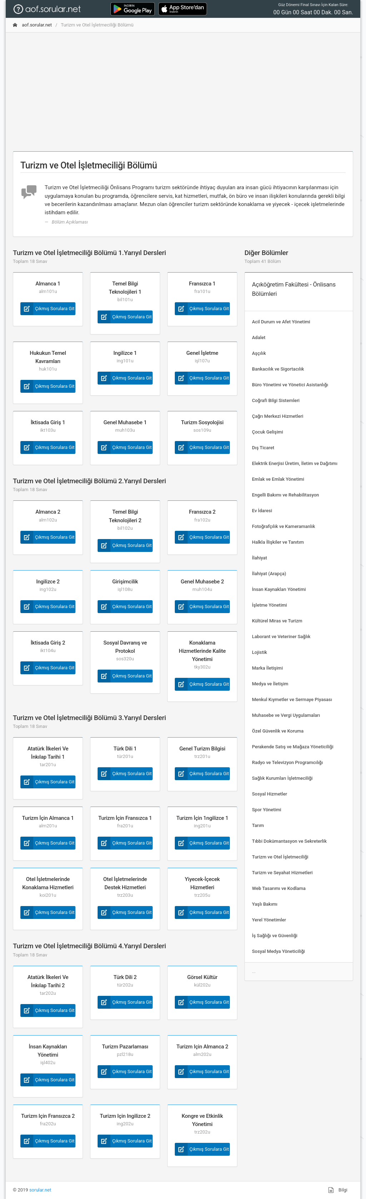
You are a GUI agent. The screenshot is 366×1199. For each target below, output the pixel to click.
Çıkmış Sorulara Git (47, 308)
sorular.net (40, 1190)
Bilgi (337, 1190)
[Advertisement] (183, 88)
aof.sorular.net (32, 25)
